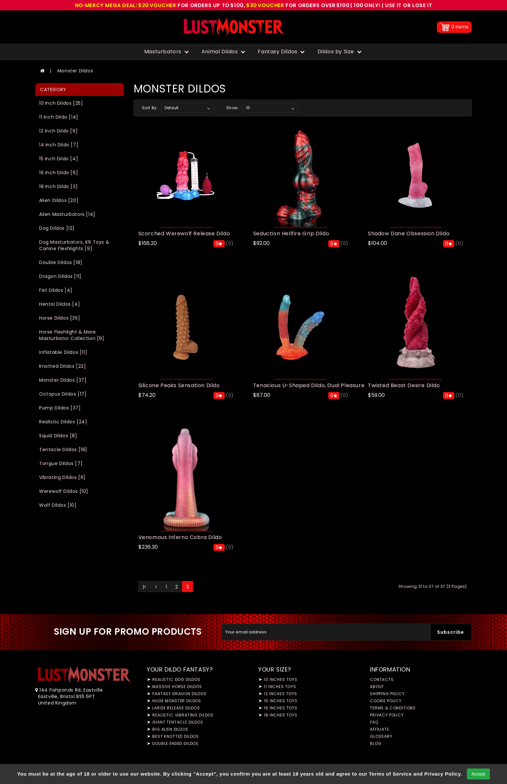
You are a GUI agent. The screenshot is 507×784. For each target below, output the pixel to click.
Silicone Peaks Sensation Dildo (179, 385)
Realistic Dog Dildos (176, 679)
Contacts (382, 679)
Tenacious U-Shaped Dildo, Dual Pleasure (308, 385)
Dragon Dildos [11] (60, 276)
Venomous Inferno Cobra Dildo (180, 537)
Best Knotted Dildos (175, 736)
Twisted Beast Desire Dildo (404, 385)
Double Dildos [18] (60, 262)
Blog (375, 743)
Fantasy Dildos (281, 51)
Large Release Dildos (176, 708)
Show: (232, 108)
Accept (478, 774)
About (377, 686)
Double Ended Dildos (175, 743)
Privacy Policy (387, 715)
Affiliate (379, 729)
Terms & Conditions (393, 708)
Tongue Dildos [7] (60, 463)
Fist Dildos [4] (55, 290)
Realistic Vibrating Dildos (183, 715)
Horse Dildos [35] (59, 318)
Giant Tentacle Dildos (177, 722)
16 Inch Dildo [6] (58, 172)
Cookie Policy (386, 701)
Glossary (381, 736)
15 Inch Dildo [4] (58, 158)
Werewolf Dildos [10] (63, 491)
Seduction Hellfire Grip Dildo (291, 233)
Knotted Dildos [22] (62, 366)
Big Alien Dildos (170, 729)
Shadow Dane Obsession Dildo (408, 233)
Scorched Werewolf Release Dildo (184, 233)
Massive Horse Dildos (177, 686)
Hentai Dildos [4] (59, 304)
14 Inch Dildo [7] (58, 145)
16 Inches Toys (280, 708)
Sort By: (150, 108)
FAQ (374, 722)
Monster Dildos (75, 71)
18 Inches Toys (280, 715)
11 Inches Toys (280, 686)
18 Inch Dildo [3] (58, 186)
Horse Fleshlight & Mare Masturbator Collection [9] (71, 335)
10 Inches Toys (280, 679)
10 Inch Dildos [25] (61, 103)
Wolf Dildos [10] (58, 505)
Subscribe (450, 632)
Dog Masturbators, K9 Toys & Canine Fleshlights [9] (74, 245)
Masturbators (166, 51)
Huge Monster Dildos (176, 701)
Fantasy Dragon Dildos (179, 693)
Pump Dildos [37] (60, 408)
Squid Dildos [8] (58, 435)
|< (145, 587)
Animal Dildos (223, 51)
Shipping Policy (387, 693)
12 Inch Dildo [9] (58, 131)
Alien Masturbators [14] (67, 214)
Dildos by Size (340, 51)
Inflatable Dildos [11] (63, 352)
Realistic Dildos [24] (63, 421)
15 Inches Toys (280, 701)
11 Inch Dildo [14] (58, 117)
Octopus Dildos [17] (62, 394)
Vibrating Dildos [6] (62, 477)
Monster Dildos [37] (62, 380)
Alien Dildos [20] (58, 200)
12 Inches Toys (280, 693)
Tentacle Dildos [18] (63, 449)
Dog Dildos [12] (57, 228)
